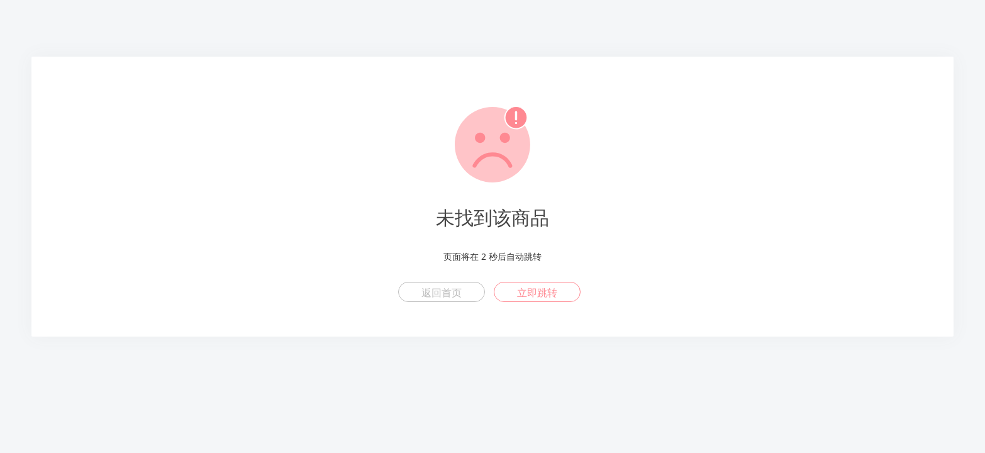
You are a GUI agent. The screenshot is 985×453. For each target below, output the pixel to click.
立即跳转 (537, 292)
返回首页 (441, 292)
